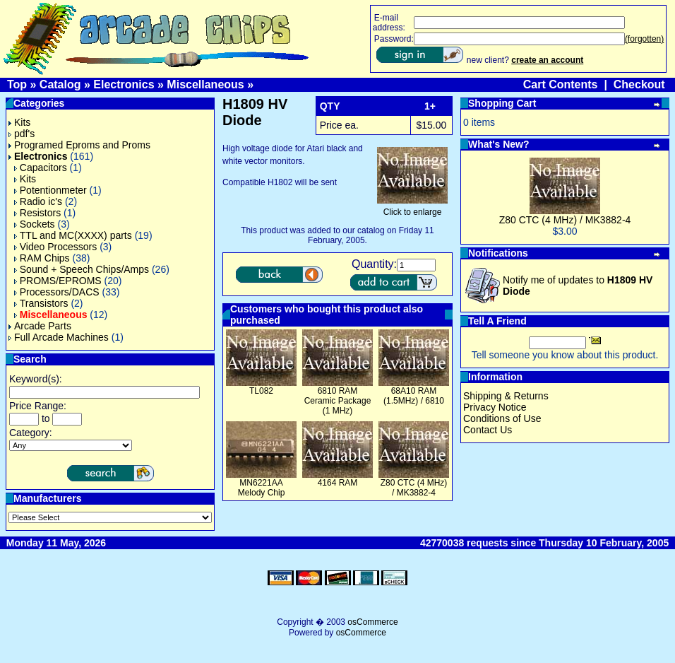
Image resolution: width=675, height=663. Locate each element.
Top (17, 84)
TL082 (261, 391)
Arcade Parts (39, 326)
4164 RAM (338, 483)
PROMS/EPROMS (58, 280)
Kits (19, 122)
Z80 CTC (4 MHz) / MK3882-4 (414, 488)
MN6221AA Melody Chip (261, 488)
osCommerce (372, 622)
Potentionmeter (50, 190)
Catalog (60, 84)
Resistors (37, 212)
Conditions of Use (502, 418)
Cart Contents (560, 84)
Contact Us (487, 429)
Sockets (34, 224)
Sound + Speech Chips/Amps (81, 269)
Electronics (123, 84)
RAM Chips (42, 258)
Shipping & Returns (506, 395)
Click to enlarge (412, 208)
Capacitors (40, 167)
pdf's (21, 133)
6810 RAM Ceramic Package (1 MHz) (337, 401)
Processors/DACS (57, 292)
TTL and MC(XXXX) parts (73, 235)
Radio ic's (38, 201)
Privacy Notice (494, 407)
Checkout (639, 84)
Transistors (41, 303)
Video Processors (55, 246)
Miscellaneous (205, 84)
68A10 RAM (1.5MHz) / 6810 (413, 396)
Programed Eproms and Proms (79, 145)
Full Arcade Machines (58, 337)
